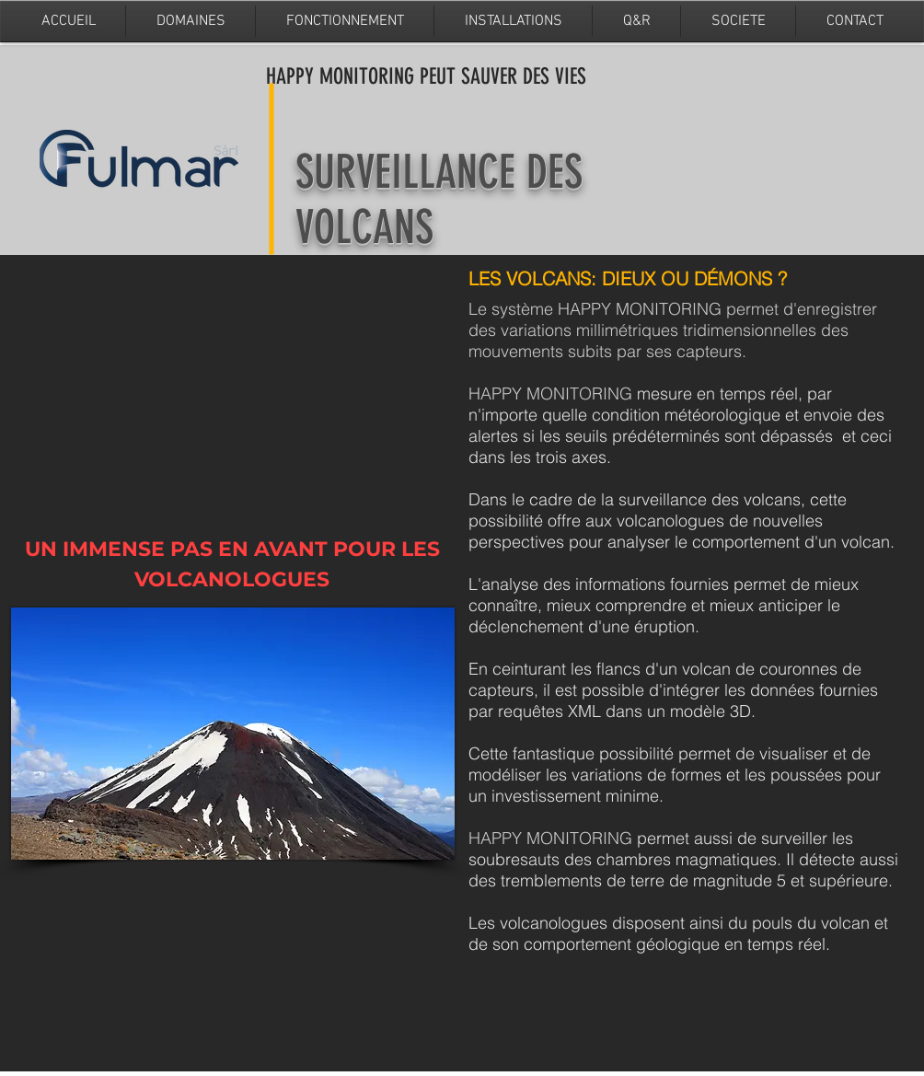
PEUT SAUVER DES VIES (503, 76)
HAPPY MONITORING (343, 76)
